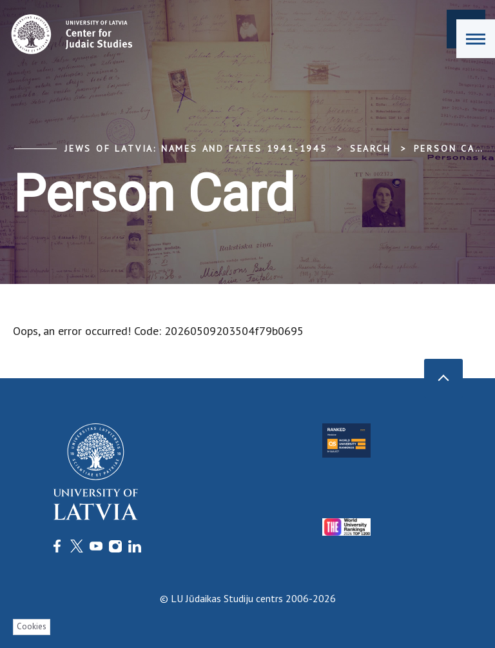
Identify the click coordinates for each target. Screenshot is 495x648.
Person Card (452, 148)
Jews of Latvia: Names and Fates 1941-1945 (195, 148)
